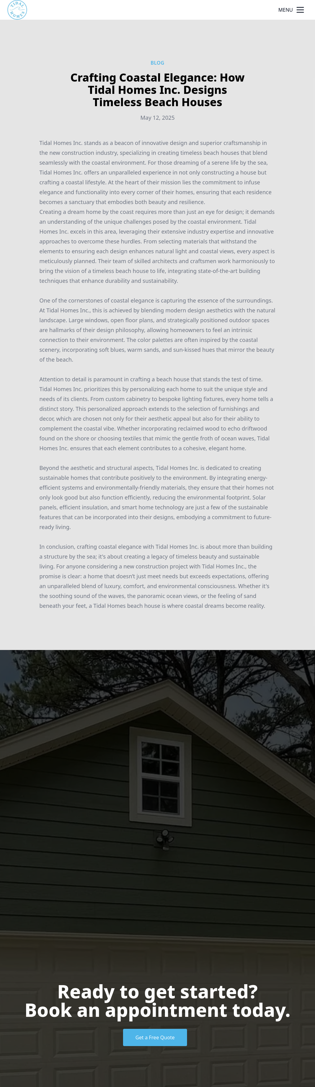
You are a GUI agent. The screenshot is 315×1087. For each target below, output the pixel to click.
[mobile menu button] (300, 9)
